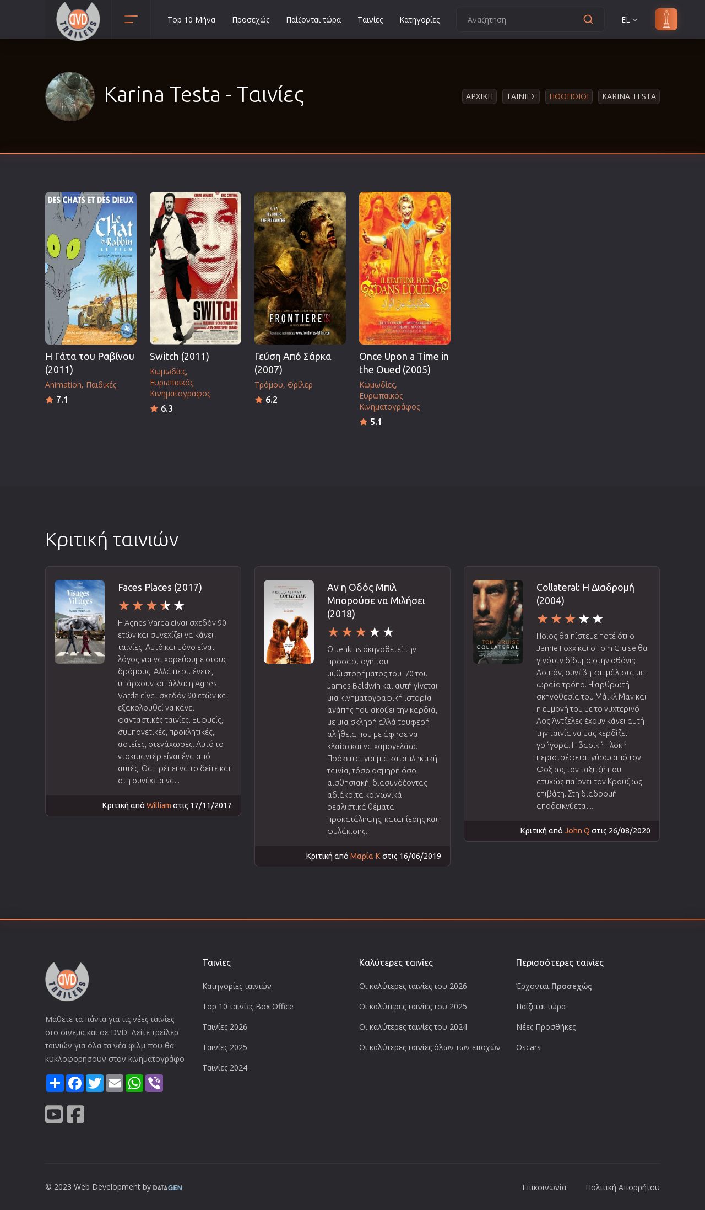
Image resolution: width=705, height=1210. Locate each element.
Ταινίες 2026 (224, 1026)
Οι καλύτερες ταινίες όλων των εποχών (430, 1047)
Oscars (528, 1047)
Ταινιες (521, 96)
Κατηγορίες (419, 19)
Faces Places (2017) (160, 587)
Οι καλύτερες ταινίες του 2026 (413, 986)
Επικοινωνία (544, 1187)
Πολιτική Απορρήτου (622, 1187)
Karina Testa (629, 96)
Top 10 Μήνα (191, 19)
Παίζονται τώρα (313, 19)
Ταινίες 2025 (224, 1047)
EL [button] (630, 19)
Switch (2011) (179, 356)
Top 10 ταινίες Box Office (248, 1006)
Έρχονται (554, 986)
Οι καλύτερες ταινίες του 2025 (413, 1006)
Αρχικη (479, 96)
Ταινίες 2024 (224, 1067)
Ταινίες (370, 19)
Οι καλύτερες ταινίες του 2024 (413, 1026)
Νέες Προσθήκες (546, 1026)
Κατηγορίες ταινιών (237, 986)
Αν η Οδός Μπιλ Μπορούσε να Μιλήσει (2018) (376, 600)
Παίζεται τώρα (541, 1006)
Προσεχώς (250, 19)
